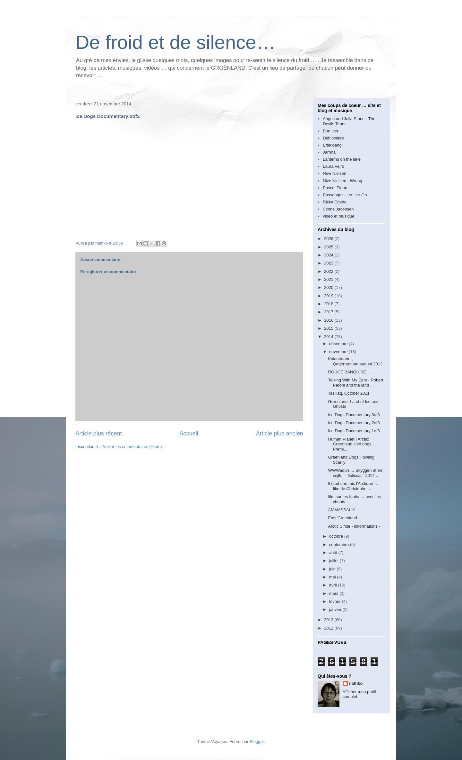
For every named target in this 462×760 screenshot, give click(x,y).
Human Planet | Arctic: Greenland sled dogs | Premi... (350, 444)
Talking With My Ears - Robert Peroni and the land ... (355, 383)
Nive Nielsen (334, 173)
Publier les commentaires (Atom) (131, 446)
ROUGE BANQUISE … (349, 372)
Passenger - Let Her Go (345, 194)
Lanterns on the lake (342, 159)
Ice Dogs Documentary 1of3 (354, 430)
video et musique (338, 216)
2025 (329, 247)
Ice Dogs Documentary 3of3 (354, 414)
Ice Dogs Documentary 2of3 (354, 422)
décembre (339, 343)
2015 (329, 328)
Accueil (188, 433)
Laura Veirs (333, 166)
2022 (329, 271)
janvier (336, 609)
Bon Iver (330, 131)
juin (333, 569)
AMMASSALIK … (344, 509)
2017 (329, 311)
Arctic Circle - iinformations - (354, 526)
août (333, 552)
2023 (329, 263)
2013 (329, 619)
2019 (329, 295)
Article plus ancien (279, 433)
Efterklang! (333, 145)
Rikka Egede (334, 202)
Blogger (257, 741)
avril (333, 585)
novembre (339, 351)
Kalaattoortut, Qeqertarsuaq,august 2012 (355, 361)
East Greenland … (345, 517)
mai (333, 577)
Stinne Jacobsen (338, 209)
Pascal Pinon (335, 187)
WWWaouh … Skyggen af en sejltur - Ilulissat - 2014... (355, 473)
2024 (329, 255)
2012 (329, 628)
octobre (336, 536)
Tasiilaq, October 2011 (348, 393)
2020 (329, 287)
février (335, 601)
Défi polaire (333, 138)
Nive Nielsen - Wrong (342, 180)
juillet (334, 560)
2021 (329, 279)
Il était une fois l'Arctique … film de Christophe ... (353, 486)
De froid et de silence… (175, 42)
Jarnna (329, 152)
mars (334, 593)
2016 (329, 320)
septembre (339, 544)
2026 (329, 238)
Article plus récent (98, 433)
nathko (356, 683)
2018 (329, 303)
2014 (329, 336)
